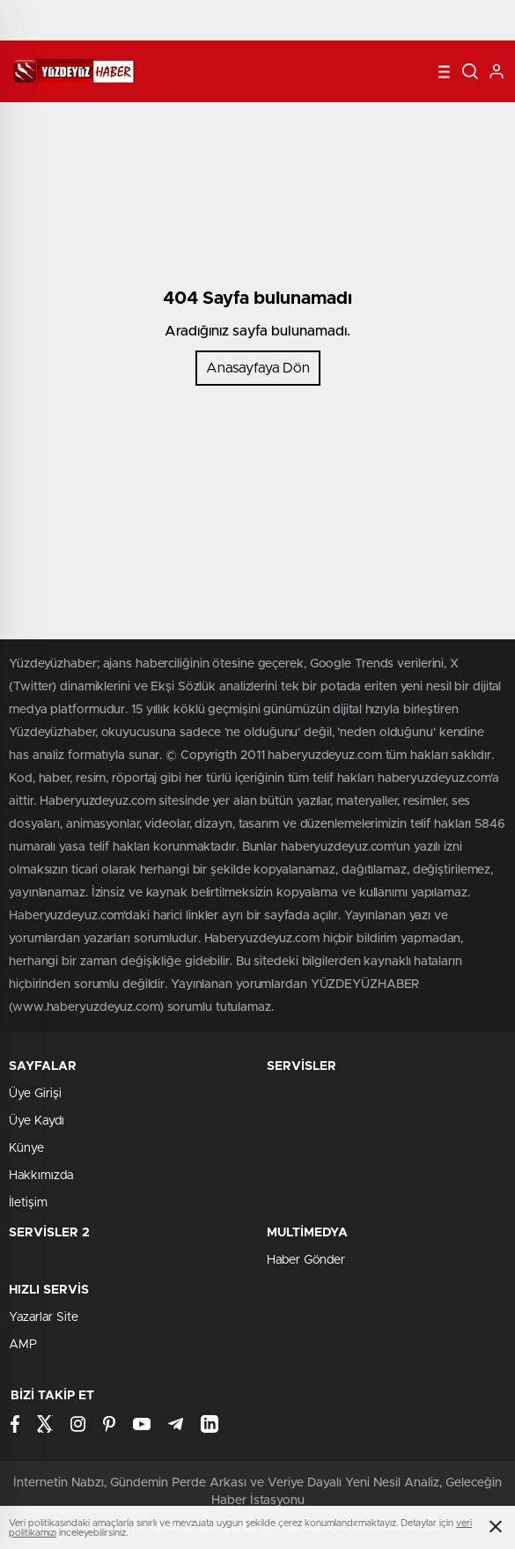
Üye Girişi (35, 1094)
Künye (26, 1148)
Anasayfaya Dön (258, 368)
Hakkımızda (41, 1175)
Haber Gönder (306, 1260)
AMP (23, 1345)
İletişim (28, 1203)
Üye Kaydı (36, 1121)
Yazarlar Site (43, 1317)
